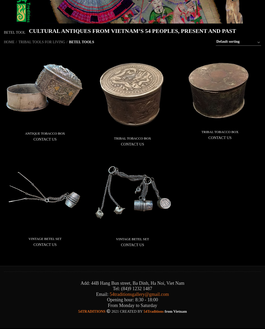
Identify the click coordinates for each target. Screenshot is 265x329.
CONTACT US (45, 139)
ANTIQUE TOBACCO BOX (45, 133)
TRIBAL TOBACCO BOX (132, 138)
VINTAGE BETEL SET (45, 239)
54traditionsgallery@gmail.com (139, 294)
